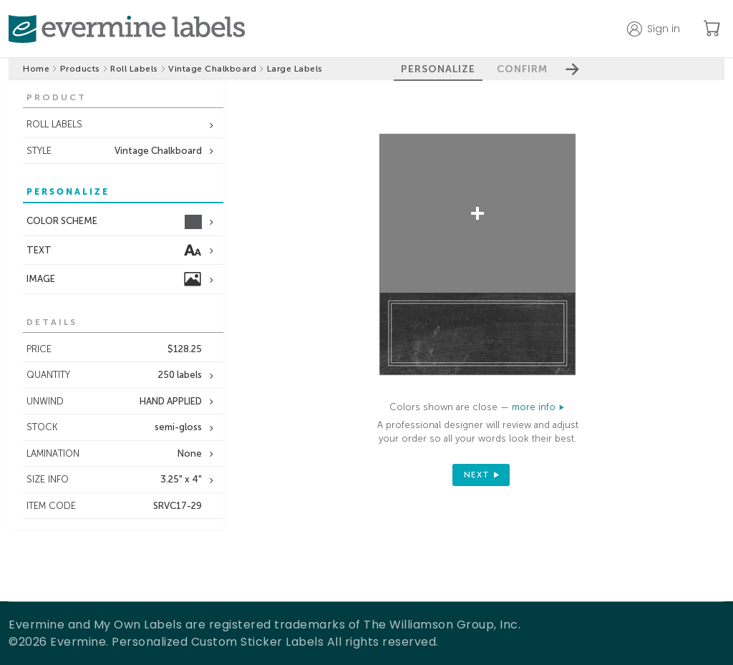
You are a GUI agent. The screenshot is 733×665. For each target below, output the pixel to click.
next (477, 475)
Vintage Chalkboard (212, 69)
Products (80, 69)
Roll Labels (134, 69)
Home (36, 69)
